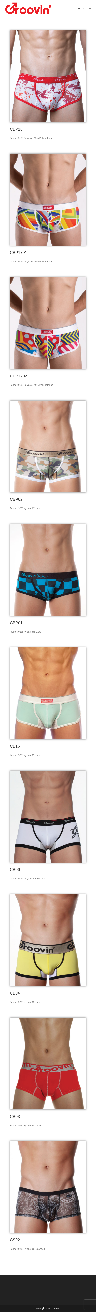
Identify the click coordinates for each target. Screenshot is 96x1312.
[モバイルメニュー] (84, 8)
